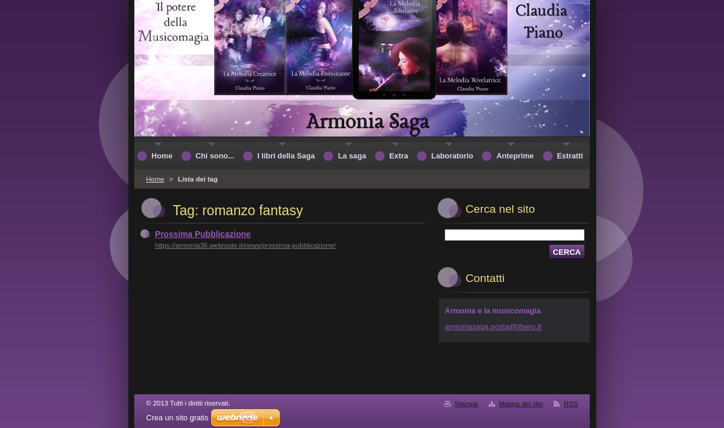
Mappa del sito (521, 403)
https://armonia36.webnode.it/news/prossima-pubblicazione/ (245, 245)
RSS (571, 403)
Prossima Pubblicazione (203, 234)
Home (155, 179)
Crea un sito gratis (177, 417)
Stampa (466, 403)
